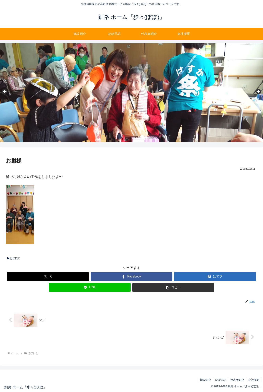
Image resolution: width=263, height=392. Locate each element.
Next (258, 92)
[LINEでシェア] (89, 287)
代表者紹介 (237, 379)
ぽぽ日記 (13, 258)
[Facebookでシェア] (131, 276)
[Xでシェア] (48, 276)
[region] (131, 92)
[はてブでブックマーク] (215, 276)
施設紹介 (205, 379)
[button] (173, 287)
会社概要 (253, 379)
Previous (5, 92)
